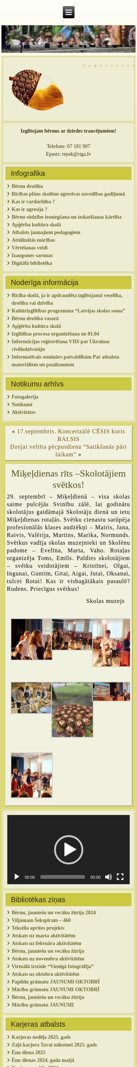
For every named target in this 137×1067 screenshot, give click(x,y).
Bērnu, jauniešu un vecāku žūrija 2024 (54, 912)
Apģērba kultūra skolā (36, 224)
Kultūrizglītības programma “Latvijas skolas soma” (68, 311)
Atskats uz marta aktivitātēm (44, 935)
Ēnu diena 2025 (29, 1052)
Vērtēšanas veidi (29, 248)
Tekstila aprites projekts (38, 928)
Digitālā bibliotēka (32, 263)
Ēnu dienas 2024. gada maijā (43, 1060)
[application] (68, 849)
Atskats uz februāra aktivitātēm (46, 943)
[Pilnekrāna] (120, 877)
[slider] (62, 877)
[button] (68, 849)
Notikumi (22, 404)
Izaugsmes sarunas (32, 255)
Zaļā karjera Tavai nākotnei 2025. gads (54, 1045)
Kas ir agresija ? (29, 209)
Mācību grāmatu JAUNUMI (43, 1005)
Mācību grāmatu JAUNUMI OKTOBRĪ (55, 989)
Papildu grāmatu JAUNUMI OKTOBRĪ (56, 982)
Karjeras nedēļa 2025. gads (41, 1037)
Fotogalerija (25, 397)
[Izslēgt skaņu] (108, 877)
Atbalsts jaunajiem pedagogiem (47, 232)
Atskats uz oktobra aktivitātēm (46, 974)
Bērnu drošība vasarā (35, 318)
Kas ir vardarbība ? (33, 201)
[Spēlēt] (16, 877)
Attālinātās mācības (33, 240)
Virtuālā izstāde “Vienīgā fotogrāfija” (53, 966)
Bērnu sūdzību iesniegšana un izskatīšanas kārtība (67, 217)
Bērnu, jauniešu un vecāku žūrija (48, 997)
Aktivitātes (24, 412)
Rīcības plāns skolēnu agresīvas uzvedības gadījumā (68, 194)
